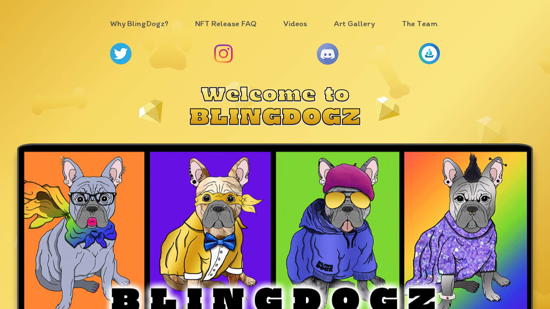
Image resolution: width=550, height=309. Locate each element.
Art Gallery (354, 23)
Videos (295, 23)
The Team (420, 23)
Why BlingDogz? (139, 23)
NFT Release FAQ (226, 23)
